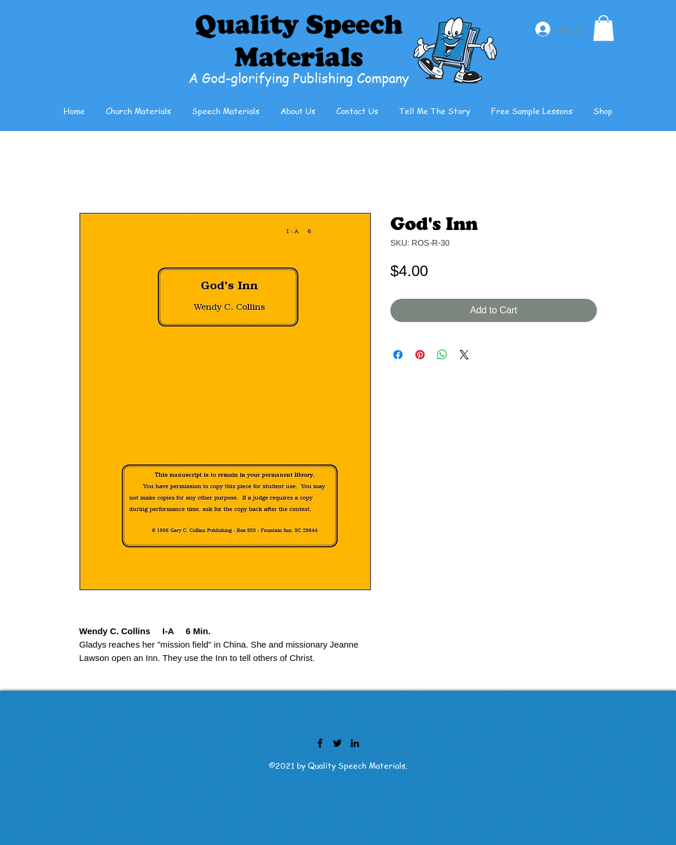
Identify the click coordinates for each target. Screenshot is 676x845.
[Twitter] (337, 743)
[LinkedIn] (355, 743)
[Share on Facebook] (398, 355)
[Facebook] (320, 743)
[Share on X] (464, 355)
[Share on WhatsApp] (442, 355)
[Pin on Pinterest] (420, 355)
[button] (603, 28)
